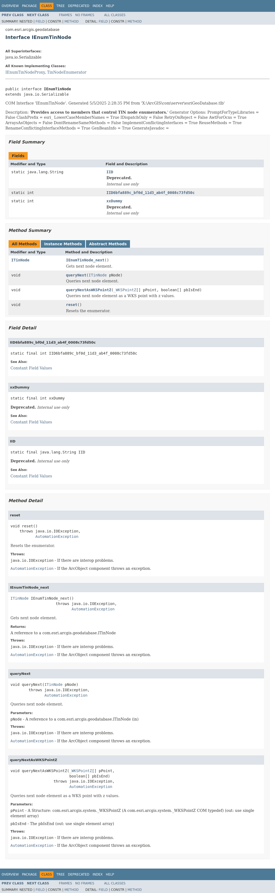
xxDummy (114, 201)
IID (109, 172)
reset (71, 305)
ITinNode (20, 260)
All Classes (114, 15)
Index (98, 6)
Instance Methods (63, 244)
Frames (65, 15)
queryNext (76, 275)
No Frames (84, 15)
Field (40, 21)
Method (71, 21)
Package (29, 6)
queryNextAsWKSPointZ (88, 290)
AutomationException (56, 536)
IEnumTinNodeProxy (25, 72)
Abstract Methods (108, 244)
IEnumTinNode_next (85, 260)
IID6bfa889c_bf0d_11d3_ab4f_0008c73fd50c (150, 192)
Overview (10, 6)
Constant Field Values (31, 368)
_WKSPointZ (125, 290)
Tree (60, 6)
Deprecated (78, 6)
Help (110, 6)
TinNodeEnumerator (66, 72)
